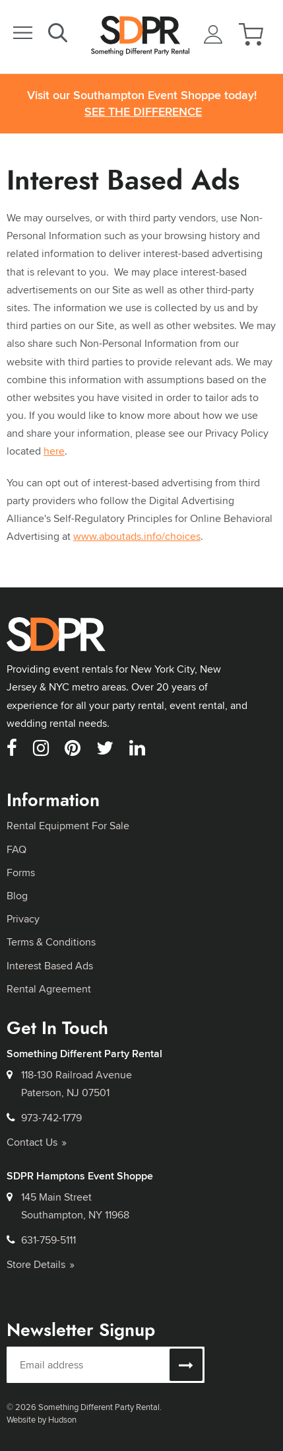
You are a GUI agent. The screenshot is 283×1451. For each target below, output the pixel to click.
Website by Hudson (42, 1419)
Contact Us (37, 1142)
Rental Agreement (49, 988)
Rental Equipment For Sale (68, 825)
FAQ (16, 849)
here (54, 451)
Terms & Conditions (51, 941)
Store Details (41, 1264)
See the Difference (143, 112)
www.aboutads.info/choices (137, 536)
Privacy (23, 918)
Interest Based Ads (50, 965)
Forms (21, 872)
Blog (17, 895)
